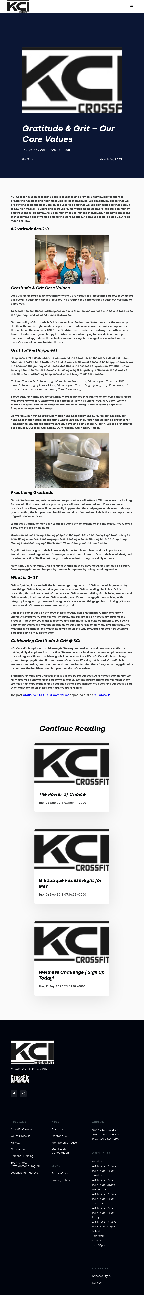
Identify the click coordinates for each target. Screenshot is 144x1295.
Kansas (97, 1282)
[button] (132, 7)
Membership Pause (64, 1142)
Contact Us (59, 1136)
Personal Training (22, 1156)
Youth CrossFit (20, 1136)
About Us (58, 1129)
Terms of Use (60, 1173)
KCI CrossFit (102, 695)
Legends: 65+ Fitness (24, 1172)
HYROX (15, 1142)
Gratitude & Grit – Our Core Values (46, 695)
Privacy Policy (61, 1180)
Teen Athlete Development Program (26, 1164)
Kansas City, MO (103, 1276)
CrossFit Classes (22, 1129)
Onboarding (18, 1149)
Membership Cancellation (60, 1151)
